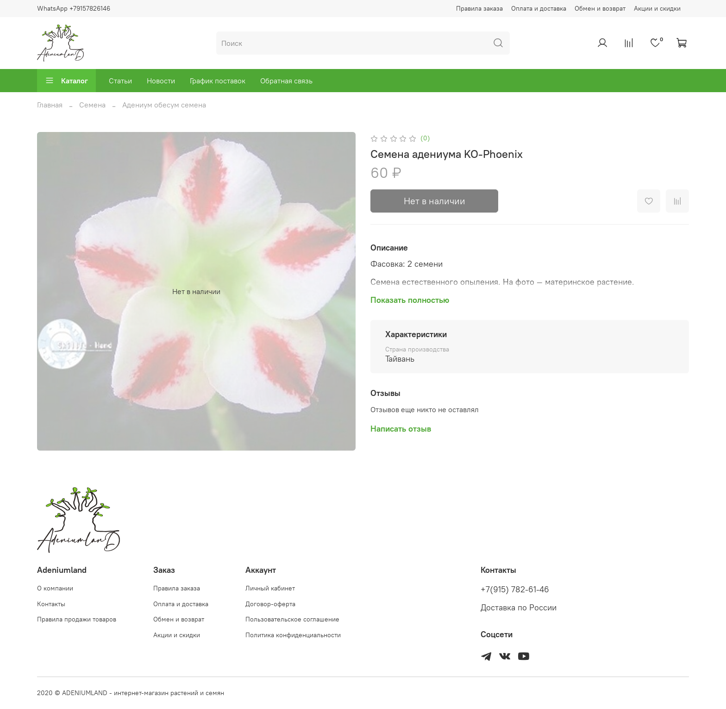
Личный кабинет (270, 588)
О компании (55, 588)
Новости (161, 80)
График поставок (217, 80)
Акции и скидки (657, 8)
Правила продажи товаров (76, 619)
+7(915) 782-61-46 (515, 589)
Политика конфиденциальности (293, 635)
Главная (50, 104)
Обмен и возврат (600, 8)
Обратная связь (286, 80)
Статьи (120, 80)
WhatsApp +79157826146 (73, 8)
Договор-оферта (270, 604)
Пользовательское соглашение (292, 619)
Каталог (66, 80)
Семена (92, 104)
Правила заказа (479, 8)
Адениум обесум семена (164, 104)
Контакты (51, 604)
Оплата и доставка (538, 8)
